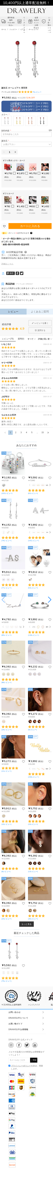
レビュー (13, 311)
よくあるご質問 (40, 311)
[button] (26, 144)
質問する (40, 330)
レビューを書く (40, 323)
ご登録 (33, 1060)
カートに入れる (30, 226)
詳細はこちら (7, 264)
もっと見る (26, 924)
